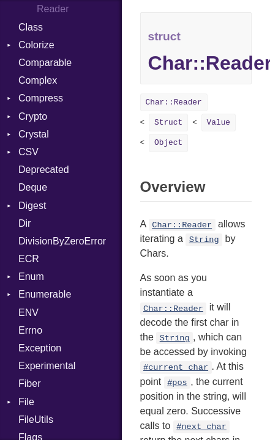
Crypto (32, 116)
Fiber (29, 383)
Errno (30, 330)
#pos (177, 382)
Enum (31, 276)
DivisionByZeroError (62, 241)
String (204, 239)
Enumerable (44, 294)
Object (168, 142)
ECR (28, 259)
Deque (32, 187)
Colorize (36, 45)
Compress (40, 98)
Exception (39, 348)
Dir (24, 223)
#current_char (175, 367)
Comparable (45, 62)
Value (218, 122)
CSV (28, 152)
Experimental (46, 366)
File (26, 402)
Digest (32, 205)
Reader (53, 9)
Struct (168, 122)
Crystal (33, 134)
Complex (37, 80)
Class (30, 27)
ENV (28, 312)
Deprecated (43, 169)
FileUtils (35, 419)
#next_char (201, 426)
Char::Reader (174, 102)
